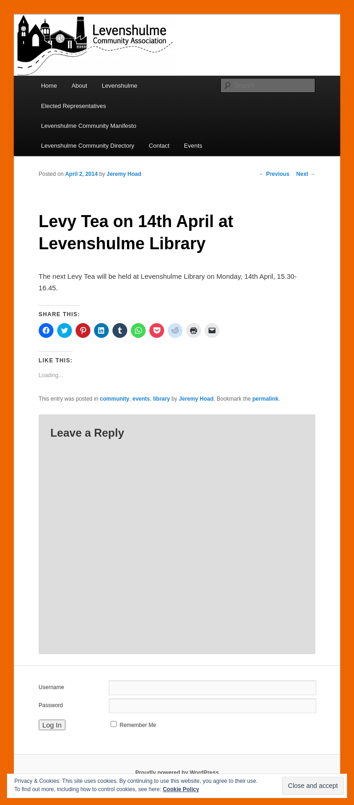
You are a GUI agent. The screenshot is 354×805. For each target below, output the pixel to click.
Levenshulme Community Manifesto (88, 125)
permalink (265, 399)
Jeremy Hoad (123, 174)
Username (51, 687)
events (141, 399)
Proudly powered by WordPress (176, 772)
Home (49, 85)
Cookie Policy (181, 789)
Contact (159, 145)
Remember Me (138, 725)
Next (305, 174)
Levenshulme (119, 85)
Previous (274, 174)
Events (193, 145)
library (161, 399)
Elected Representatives (73, 105)
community (115, 399)
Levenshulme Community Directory (87, 145)
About (79, 85)
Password (51, 705)
